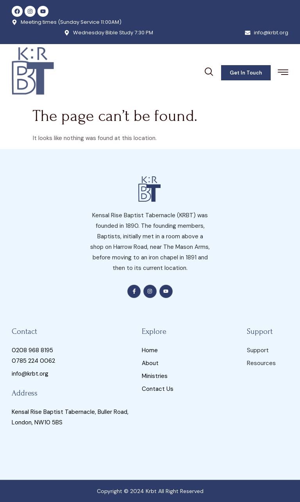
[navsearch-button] (209, 71)
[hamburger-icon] (283, 73)
